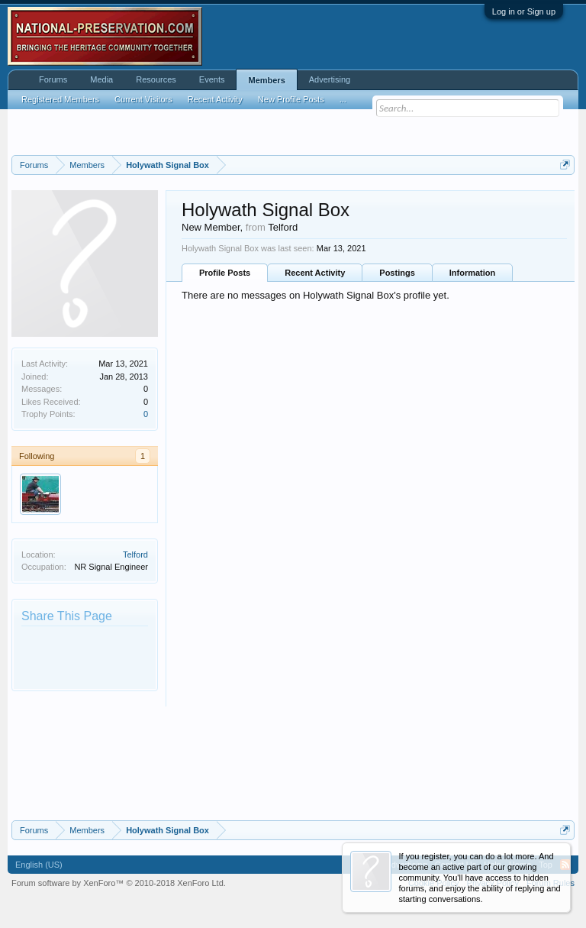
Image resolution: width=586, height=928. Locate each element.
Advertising (329, 79)
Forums (53, 79)
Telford (135, 554)
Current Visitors (143, 99)
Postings (396, 272)
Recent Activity (315, 272)
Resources (156, 79)
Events (212, 79)
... (343, 99)
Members (266, 80)
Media (101, 79)
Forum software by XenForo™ (118, 883)
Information (472, 272)
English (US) (39, 864)
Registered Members (60, 99)
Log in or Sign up (523, 11)
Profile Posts (224, 272)
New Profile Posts (291, 99)
